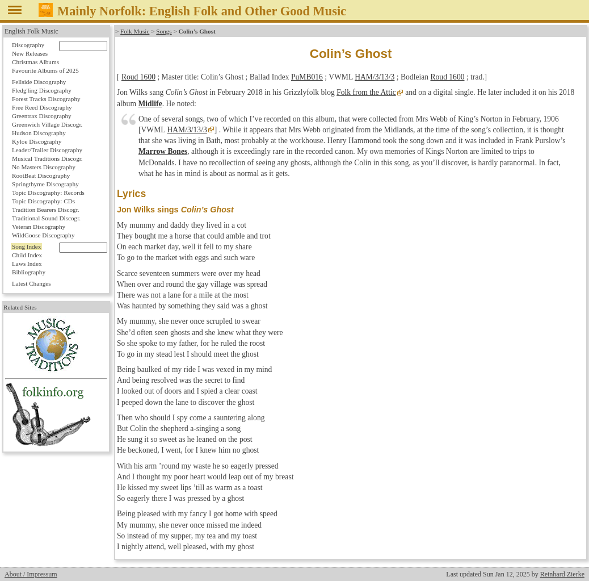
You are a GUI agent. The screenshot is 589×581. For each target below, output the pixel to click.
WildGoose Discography (43, 235)
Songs (163, 31)
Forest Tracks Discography (46, 98)
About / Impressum (31, 574)
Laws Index (27, 263)
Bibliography (28, 272)
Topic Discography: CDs (43, 201)
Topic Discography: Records (48, 192)
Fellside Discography (39, 81)
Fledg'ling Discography (41, 90)
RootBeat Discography (41, 175)
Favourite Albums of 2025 (45, 70)
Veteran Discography (38, 226)
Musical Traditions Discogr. (47, 158)
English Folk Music (31, 31)
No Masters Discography (43, 167)
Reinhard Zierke (562, 574)
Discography (28, 44)
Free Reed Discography (42, 107)
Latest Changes (31, 283)
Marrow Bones (162, 151)
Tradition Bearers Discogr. (45, 209)
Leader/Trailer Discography (47, 150)
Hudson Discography (39, 132)
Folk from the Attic (366, 92)
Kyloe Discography (36, 141)
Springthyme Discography (45, 184)
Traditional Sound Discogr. (46, 218)
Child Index (27, 255)
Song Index (26, 246)
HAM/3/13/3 (374, 77)
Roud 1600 (138, 77)
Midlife (150, 103)
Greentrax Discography (41, 115)
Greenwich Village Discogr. (47, 124)
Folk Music (134, 31)
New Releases (30, 53)
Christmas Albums (35, 61)
